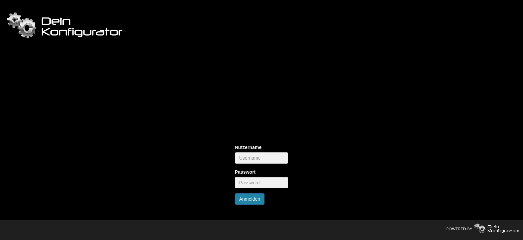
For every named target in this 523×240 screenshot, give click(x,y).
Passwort (245, 172)
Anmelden (249, 199)
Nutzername (248, 147)
